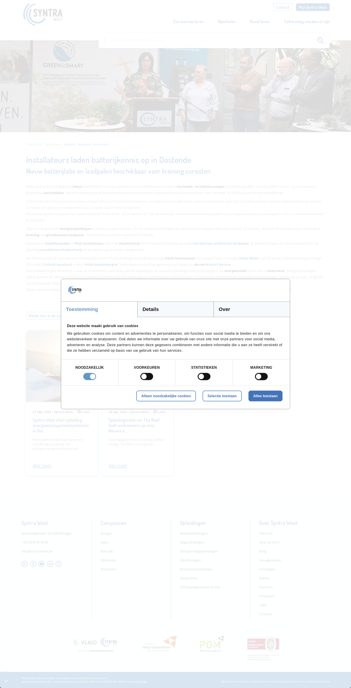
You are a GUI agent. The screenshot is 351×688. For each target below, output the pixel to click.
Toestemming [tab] (82, 309)
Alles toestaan (265, 396)
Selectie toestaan (222, 396)
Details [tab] (151, 309)
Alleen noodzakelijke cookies (166, 396)
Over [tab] (224, 309)
